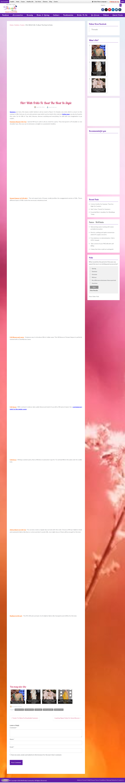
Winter (94, 277)
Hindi (17, 1)
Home (11, 25)
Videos (106, 15)
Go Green (95, 15)
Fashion (5, 15)
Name (12, 739)
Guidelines (103, 780)
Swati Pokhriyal (53, 107)
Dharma (45, 1)
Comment (13, 727)
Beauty (30, 15)
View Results (94, 290)
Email (12, 747)
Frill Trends (38, 709)
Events (56, 1)
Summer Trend (58, 709)
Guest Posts (118, 15)
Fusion (23, 1)
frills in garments (48, 709)
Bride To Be (82, 15)
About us (79, 780)
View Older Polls (94, 296)
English (12, 1)
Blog (50, 1)
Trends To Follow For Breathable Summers (25, 718)
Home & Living (43, 15)
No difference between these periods (104, 280)
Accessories (18, 15)
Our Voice (38, 1)
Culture (56, 15)
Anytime (94, 283)
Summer (94, 271)
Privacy (93, 780)
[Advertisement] (62, 7)
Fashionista (68, 15)
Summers (13, 112)
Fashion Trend (19, 709)
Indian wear (66, 114)
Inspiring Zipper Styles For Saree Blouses (66, 718)
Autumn (94, 274)
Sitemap (109, 780)
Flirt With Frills (29, 709)
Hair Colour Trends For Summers (100, 209)
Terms (97, 780)
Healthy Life (30, 1)
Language (99, 1)
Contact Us (121, 780)
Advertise (114, 780)
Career (85, 780)
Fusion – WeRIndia (96, 222)
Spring (94, 268)
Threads (94, 29)
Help (88, 780)
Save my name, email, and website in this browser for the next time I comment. (36, 755)
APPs (122, 1)
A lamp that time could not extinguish (102, 249)
